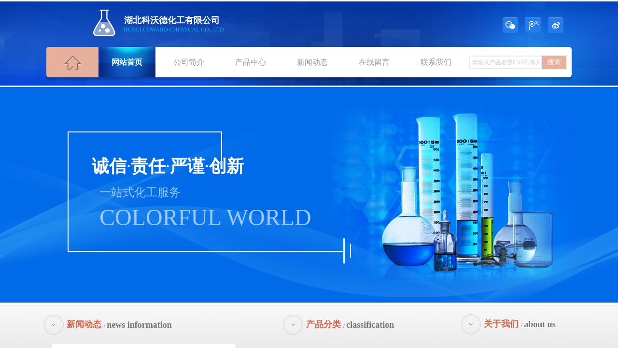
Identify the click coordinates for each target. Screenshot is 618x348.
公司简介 (188, 62)
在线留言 (374, 62)
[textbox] (505, 62)
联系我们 (436, 62)
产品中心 (250, 62)
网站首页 (127, 62)
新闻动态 (312, 62)
